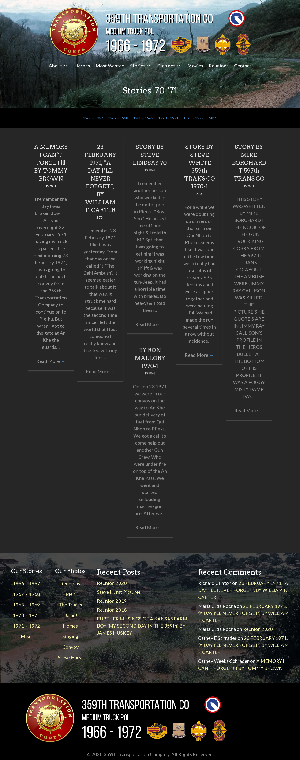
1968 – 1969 (143, 118)
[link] (58, 65)
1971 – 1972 (193, 118)
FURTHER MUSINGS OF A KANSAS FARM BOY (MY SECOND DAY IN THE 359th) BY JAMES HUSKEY (142, 626)
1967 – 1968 (118, 118)
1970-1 (51, 186)
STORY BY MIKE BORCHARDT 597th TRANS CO (249, 162)
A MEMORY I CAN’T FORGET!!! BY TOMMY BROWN (51, 162)
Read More (50, 361)
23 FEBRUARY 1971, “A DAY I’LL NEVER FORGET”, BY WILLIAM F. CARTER (100, 178)
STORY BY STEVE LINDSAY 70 (150, 154)
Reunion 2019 (112, 601)
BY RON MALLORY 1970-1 (150, 358)
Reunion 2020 (112, 583)
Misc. (212, 118)
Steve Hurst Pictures (119, 592)
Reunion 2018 (112, 610)
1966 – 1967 (93, 118)
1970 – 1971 (168, 118)
